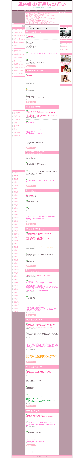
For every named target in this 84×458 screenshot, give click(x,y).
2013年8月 (15, 308)
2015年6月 (15, 276)
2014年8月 (15, 291)
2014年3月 (15, 298)
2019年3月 (15, 211)
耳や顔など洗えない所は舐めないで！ (35, 106)
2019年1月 (15, 214)
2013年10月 (15, 305)
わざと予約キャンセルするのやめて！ (35, 319)
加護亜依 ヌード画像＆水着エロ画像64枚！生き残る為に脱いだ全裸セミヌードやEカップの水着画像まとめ (65, 60)
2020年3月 (15, 194)
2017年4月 (15, 244)
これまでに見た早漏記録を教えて (19, 42)
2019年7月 (15, 205)
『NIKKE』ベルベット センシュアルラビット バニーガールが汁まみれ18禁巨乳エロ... (40, 21)
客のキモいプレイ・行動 (34, 153)
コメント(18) (39, 191)
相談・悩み (15, 125)
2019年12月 (15, 198)
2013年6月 (15, 311)
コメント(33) (38, 107)
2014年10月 (15, 288)
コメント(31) (42, 229)
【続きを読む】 (31, 66)
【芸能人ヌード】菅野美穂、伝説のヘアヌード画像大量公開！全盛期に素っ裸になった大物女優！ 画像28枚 (65, 69)
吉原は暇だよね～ (16, 45)
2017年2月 (15, 247)
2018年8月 (15, 221)
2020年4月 (15, 192)
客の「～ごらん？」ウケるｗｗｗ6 (35, 31)
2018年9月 (15, 220)
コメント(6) (37, 320)
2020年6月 (15, 189)
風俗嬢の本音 (16, 132)
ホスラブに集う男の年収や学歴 (18, 32)
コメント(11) (42, 153)
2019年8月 (15, 204)
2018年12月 (15, 215)
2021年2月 (15, 178)
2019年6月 (15, 207)
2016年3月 (15, 263)
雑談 (14, 129)
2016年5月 (15, 260)
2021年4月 (15, 175)
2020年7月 (15, 188)
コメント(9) (39, 32)
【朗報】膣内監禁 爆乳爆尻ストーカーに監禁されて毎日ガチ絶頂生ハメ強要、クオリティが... (41, 22)
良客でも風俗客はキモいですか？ (19, 50)
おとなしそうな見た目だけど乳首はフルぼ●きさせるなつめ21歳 (36, 17)
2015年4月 (15, 279)
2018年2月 (15, 230)
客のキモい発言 (16, 119)
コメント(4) (36, 367)
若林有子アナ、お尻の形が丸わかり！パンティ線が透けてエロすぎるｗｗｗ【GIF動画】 (40, 15)
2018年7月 (15, 223)
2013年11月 (15, 304)
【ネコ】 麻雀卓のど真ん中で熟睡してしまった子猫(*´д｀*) (35, 14)
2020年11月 (15, 182)
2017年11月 (15, 234)
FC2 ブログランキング (64, 45)
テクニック (15, 115)
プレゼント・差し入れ (17, 116)
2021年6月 (15, 172)
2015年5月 (15, 278)
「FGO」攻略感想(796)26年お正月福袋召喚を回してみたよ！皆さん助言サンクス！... (40, 13)
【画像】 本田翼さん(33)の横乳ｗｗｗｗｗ (33, 16)
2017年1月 (15, 249)
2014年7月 (15, 292)
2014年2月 (15, 299)
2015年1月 (15, 283)
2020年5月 (15, 191)
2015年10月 (15, 270)
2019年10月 (15, 201)
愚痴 (14, 122)
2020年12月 (15, 181)
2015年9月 (15, 272)
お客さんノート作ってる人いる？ (34, 410)
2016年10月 (15, 253)
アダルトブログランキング (65, 43)
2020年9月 (15, 185)
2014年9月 (15, 289)
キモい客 (15, 113)
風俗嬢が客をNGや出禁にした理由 (35, 70)
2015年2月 (15, 282)
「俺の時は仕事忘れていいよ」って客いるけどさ (38, 190)
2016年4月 (15, 262)
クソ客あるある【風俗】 (17, 38)
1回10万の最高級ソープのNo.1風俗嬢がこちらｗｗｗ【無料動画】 (65, 79)
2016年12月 (15, 250)
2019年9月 (15, 202)
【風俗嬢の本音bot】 (66, 27)
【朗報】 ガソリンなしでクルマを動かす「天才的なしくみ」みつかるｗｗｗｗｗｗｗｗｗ (40, 18)
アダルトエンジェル (64, 49)
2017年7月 (15, 240)
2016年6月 (15, 259)
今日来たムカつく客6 (32, 270)
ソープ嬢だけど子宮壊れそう (18, 54)
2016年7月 (15, 257)
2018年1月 (15, 231)
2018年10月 (15, 218)
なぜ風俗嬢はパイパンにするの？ (19, 70)
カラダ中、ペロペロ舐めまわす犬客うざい (36, 228)
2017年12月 (15, 233)
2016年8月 (15, 256)
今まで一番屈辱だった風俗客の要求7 (35, 151)
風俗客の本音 (16, 135)
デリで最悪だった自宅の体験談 (18, 73)
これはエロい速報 (64, 46)
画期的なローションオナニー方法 (34, 366)
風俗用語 (15, 136)
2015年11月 (15, 269)
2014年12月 (15, 285)
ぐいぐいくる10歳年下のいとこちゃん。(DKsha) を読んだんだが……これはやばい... (40, 23)
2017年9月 (15, 237)
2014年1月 (15, 301)
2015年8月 (15, 273)
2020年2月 (15, 195)
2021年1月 (15, 179)
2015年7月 (15, 275)
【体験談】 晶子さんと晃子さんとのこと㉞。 (33, 19)
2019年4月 (15, 210)
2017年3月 (15, 246)
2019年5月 (15, 208)
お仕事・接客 (16, 112)
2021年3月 (15, 176)
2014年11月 (15, 286)
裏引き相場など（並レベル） (18, 53)
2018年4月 (15, 227)
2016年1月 (15, 266)
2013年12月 (15, 302)
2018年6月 (15, 224)
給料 (14, 126)
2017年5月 (15, 243)
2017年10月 (15, 236)
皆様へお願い (16, 123)
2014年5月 (15, 295)
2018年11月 (15, 217)
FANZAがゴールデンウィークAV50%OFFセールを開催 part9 (36, 20)
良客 (14, 128)
